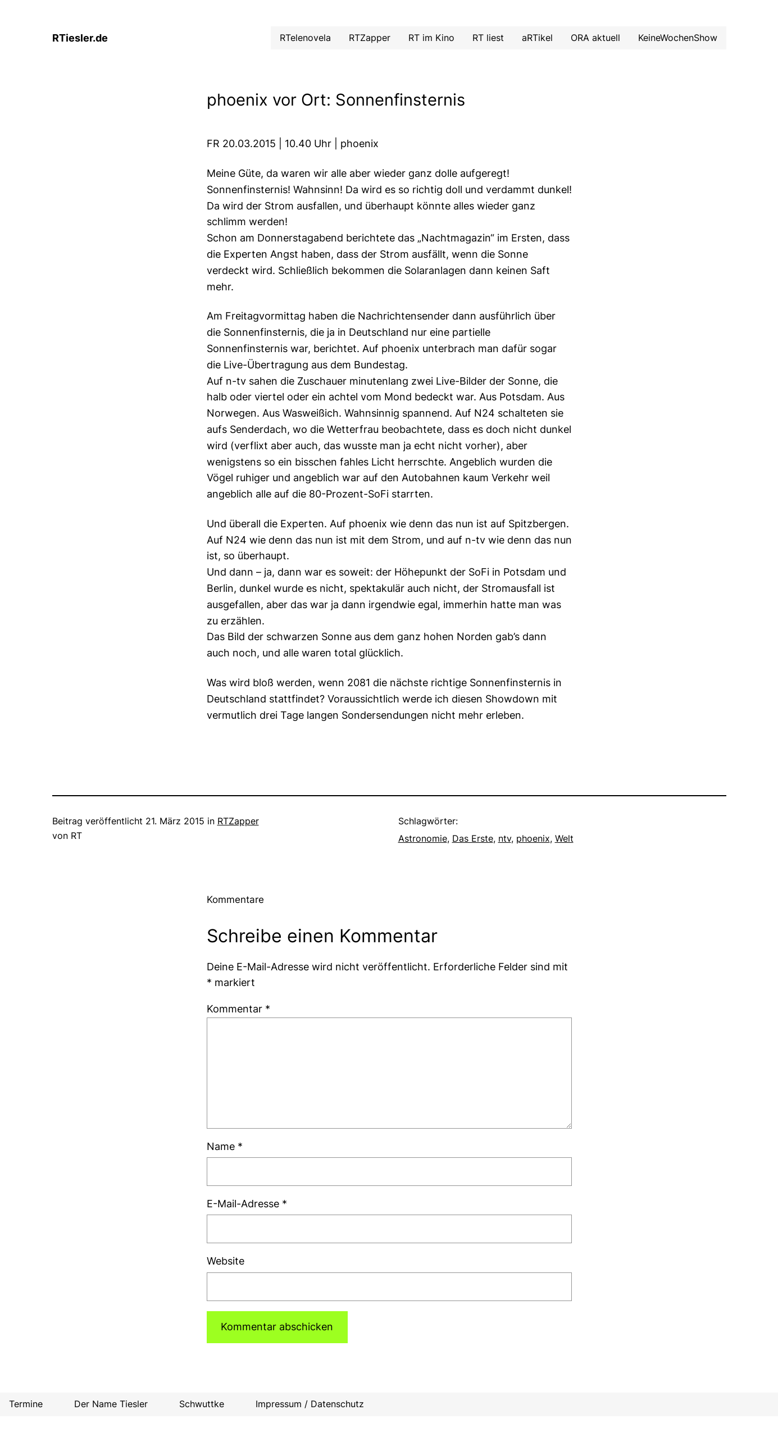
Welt (564, 838)
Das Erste (472, 838)
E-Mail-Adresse (247, 1204)
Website (225, 1261)
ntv (504, 838)
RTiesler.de (80, 38)
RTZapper (238, 821)
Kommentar (238, 1009)
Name (225, 1146)
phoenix (533, 838)
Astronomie (422, 838)
